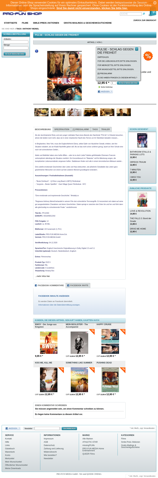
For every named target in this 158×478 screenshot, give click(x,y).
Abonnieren (69, 428)
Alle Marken (87, 439)
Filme (25, 23)
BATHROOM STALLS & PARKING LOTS (140, 155)
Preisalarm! (105, 73)
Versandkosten (150, 476)
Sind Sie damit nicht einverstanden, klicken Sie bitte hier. (92, 8)
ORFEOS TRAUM (138, 163)
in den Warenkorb (14, 54)
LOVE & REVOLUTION (140, 212)
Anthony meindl (31, 29)
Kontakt (8, 439)
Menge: (7, 45)
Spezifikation (61, 129)
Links (7, 445)
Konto (7, 455)
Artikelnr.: (8, 39)
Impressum (48, 439)
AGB (46, 442)
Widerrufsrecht (50, 452)
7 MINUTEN (135, 171)
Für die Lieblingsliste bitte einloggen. (117, 61)
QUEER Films (88, 454)
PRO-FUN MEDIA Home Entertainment (93, 449)
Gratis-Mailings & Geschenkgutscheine (88, 23)
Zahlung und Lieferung (54, 448)
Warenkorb (10, 452)
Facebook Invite (79, 285)
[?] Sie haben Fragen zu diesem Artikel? (117, 78)
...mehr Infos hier (42, 276)
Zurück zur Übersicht (144, 20)
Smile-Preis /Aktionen (46, 23)
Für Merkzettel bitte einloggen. (114, 65)
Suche (124, 14)
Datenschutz (49, 445)
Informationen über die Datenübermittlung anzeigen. (59, 305)
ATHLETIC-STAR (90, 442)
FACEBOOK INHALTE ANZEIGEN (53, 296)
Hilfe (7, 442)
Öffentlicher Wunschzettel (16, 465)
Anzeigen (105, 91)
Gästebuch (10, 448)
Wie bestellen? (50, 455)
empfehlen (103, 57)
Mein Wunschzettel (13, 462)
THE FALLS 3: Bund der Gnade (140, 221)
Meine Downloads (13, 468)
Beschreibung (43, 129)
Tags (18, 29)
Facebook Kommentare (51, 285)
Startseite (10, 23)
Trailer (105, 129)
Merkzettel (9, 458)
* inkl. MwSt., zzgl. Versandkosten (142, 428)
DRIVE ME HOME (138, 230)
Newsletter (28, 428)
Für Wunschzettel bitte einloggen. (116, 69)
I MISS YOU (135, 178)
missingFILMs (88, 445)
